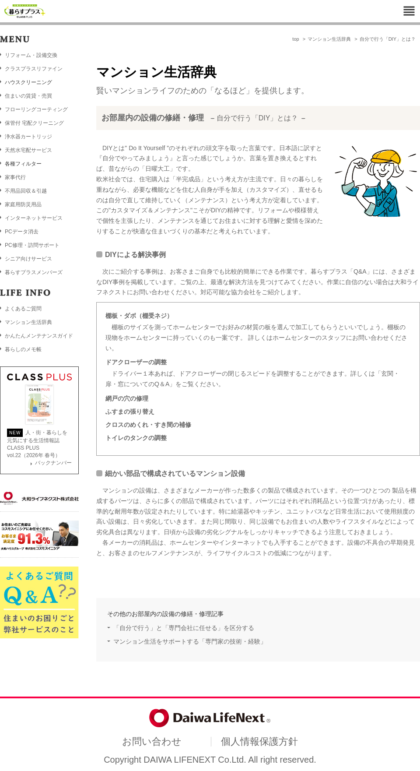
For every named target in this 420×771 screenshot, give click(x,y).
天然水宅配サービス (28, 150)
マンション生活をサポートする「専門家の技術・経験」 (189, 641)
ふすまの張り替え (129, 411)
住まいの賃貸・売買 (28, 96)
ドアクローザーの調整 (136, 362)
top (295, 39)
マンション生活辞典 (329, 39)
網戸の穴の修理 (126, 398)
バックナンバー (53, 463)
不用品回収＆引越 (26, 191)
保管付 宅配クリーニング (34, 123)
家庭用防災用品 (23, 204)
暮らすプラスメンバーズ (34, 272)
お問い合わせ (152, 741)
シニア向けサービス (28, 259)
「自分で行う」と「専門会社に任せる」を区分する (183, 627)
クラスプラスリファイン (34, 69)
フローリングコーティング (36, 109)
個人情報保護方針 (259, 741)
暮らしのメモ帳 (23, 349)
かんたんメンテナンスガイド (39, 336)
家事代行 (15, 177)
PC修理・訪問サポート (32, 245)
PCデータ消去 (21, 232)
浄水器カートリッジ (28, 137)
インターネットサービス (34, 218)
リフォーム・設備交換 (31, 55)
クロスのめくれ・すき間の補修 (148, 424)
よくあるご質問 (23, 309)
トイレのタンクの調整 (136, 437)
